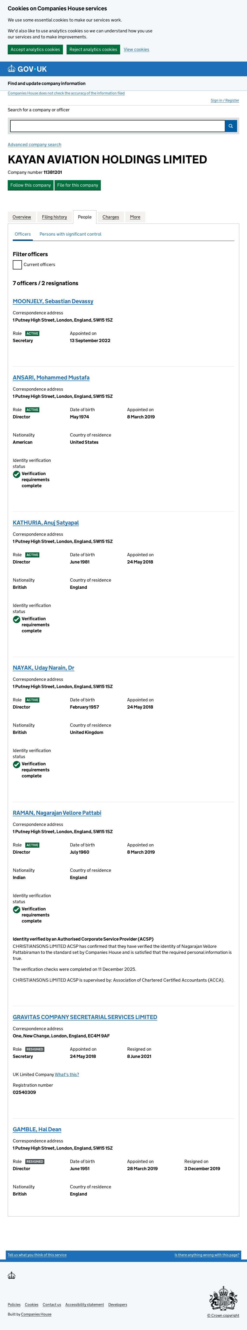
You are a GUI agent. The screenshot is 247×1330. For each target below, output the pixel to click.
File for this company (77, 185)
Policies (14, 1304)
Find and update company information (47, 83)
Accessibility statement (84, 1304)
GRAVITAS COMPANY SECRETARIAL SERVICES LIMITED (85, 1016)
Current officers (34, 265)
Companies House (36, 1314)
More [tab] (135, 217)
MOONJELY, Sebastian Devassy (53, 301)
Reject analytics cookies (93, 49)
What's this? (67, 1074)
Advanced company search (34, 144)
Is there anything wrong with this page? (207, 1255)
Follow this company (30, 185)
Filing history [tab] (54, 217)
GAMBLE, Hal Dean (37, 1129)
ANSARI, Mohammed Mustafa (51, 377)
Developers (117, 1304)
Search (231, 126)
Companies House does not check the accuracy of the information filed (66, 93)
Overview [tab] (22, 217)
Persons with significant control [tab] (70, 234)
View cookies (136, 49)
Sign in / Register (225, 100)
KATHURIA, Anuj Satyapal (46, 522)
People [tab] (85, 217)
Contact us (52, 1304)
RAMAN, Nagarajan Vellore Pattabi (57, 812)
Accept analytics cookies (35, 49)
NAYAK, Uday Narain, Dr (43, 667)
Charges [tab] (111, 217)
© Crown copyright (223, 1315)
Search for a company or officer (39, 110)
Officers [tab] (23, 234)
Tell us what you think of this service (37, 1255)
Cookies (31, 1304)
